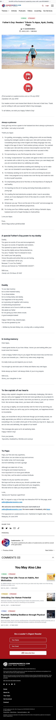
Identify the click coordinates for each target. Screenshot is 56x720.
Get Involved (7, 699)
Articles (14, 11)
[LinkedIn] (9, 684)
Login (47, 5)
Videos (29, 11)
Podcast (4, 594)
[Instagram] (14, 684)
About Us (6, 692)
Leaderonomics (30, 29)
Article (23, 18)
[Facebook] (4, 684)
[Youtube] (12, 684)
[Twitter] (6, 684)
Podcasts (22, 11)
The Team (6, 696)
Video (4, 611)
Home (5, 689)
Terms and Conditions (22, 712)
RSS (29, 712)
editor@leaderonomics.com (12, 502)
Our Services (47, 11)
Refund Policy (13, 712)
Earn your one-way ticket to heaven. (12, 680)
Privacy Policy (6, 712)
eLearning (37, 11)
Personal (31, 18)
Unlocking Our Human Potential (16, 597)
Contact (6, 702)
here (48, 509)
